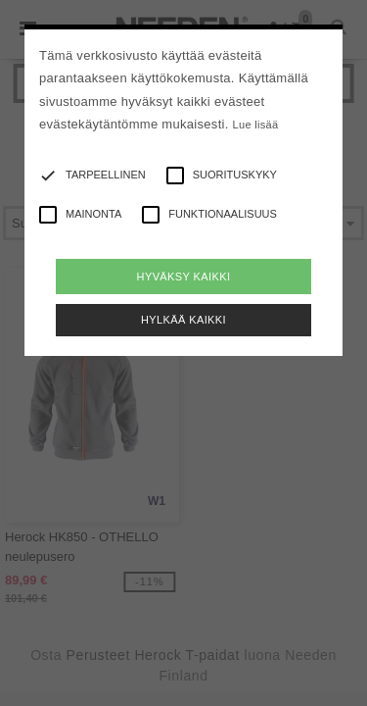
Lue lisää (256, 124)
